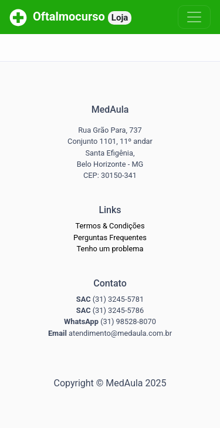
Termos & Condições (110, 225)
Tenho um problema (110, 248)
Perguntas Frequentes (110, 237)
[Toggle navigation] (194, 17)
